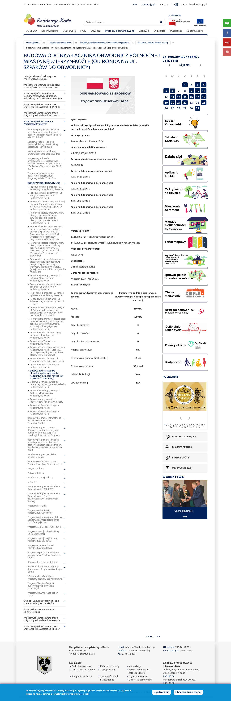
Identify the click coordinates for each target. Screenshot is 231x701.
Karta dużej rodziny (109, 666)
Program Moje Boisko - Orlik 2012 (44, 527)
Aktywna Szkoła (35, 468)
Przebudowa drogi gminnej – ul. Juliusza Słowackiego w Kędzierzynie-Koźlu (45, 278)
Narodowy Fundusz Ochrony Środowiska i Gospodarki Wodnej (44, 152)
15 (185, 96)
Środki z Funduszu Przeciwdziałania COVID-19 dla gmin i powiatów (41, 602)
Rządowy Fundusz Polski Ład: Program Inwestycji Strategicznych (45, 462)
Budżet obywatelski (81, 666)
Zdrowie (144, 30)
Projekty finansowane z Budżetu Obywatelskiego (40, 610)
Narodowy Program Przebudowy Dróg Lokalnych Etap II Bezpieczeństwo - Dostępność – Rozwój (44, 497)
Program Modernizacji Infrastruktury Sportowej (40, 511)
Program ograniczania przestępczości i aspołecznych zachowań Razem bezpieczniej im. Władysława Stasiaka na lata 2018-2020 (45, 163)
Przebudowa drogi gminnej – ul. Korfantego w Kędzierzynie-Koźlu (47, 188)
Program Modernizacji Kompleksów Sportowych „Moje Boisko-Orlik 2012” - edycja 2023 (45, 520)
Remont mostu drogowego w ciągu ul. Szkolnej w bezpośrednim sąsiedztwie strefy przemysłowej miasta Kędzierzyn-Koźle (47, 311)
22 (185, 102)
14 (178, 96)
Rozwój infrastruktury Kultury (42, 562)
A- (168, 5)
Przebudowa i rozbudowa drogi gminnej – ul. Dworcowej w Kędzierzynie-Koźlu (45, 287)
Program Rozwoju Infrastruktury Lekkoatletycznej (43, 532)
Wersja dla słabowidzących (193, 4)
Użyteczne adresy (138, 676)
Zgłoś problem (107, 669)
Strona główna (32, 43)
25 (203, 102)
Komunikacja (135, 666)
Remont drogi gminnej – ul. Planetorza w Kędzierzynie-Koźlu (46, 400)
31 (197, 108)
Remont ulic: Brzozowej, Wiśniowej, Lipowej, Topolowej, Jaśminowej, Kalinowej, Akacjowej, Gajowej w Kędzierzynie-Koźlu (47, 205)
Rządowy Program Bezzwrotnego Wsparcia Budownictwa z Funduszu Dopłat (44, 420)
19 (166, 102)
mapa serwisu (175, 15)
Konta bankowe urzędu (83, 669)
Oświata (96, 30)
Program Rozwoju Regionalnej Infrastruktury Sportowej (42, 539)
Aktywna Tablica (36, 473)
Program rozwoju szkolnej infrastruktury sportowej (41, 546)
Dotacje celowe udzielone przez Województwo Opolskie (40, 77)
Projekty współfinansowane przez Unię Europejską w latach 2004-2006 (42, 105)
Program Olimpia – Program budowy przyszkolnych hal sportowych (41, 586)
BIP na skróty (180, 457)
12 (171, 427)
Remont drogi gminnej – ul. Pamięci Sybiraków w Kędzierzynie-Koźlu (47, 294)
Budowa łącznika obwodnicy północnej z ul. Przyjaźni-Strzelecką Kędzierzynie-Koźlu (48, 384)
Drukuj (150, 636)
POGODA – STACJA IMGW (65, 4)
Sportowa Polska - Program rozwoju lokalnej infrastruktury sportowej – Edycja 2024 (43, 144)
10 (197, 90)
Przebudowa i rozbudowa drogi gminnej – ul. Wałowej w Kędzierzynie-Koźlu (45, 335)
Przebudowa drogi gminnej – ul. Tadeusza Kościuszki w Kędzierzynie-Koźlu (45, 393)
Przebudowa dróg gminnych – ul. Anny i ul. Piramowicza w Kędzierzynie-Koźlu (46, 195)
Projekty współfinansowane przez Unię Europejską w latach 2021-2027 (42, 627)
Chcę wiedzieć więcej (188, 692)
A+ (161, 5)
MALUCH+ (33, 482)
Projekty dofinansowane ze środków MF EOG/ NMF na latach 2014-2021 (42, 86)
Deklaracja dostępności (140, 679)
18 (203, 96)
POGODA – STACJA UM (88, 4)
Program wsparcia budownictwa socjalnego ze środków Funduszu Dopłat (44, 555)
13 (172, 96)
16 (191, 96)
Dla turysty (69, 30)
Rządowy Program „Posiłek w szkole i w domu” (42, 455)
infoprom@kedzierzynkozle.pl (140, 647)
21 (178, 102)
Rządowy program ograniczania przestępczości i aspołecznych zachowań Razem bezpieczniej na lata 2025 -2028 (44, 133)
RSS (135, 4)
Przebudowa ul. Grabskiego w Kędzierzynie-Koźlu (45, 365)
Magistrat (176, 30)
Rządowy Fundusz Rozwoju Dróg (153, 43)
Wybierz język (148, 4)
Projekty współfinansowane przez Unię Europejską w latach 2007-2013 (42, 619)
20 (172, 102)
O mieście (160, 30)
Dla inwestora (49, 30)
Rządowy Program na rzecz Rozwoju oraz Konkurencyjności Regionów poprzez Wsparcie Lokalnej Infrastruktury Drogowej (44, 431)
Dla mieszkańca (182, 447)
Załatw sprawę (181, 468)
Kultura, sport (194, 30)
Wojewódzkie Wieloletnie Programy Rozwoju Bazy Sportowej (45, 577)
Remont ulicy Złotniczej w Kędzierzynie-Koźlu (43, 342)
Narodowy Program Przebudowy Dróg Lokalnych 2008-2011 (44, 487)
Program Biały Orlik (37, 505)
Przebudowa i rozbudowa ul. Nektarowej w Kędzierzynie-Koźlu (47, 359)
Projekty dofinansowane (120, 30)
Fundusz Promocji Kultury (40, 477)
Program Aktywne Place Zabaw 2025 (43, 594)
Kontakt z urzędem (184, 436)
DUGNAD (31, 30)
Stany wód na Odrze (82, 676)
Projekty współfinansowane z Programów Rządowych (104, 43)
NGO (83, 30)
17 (197, 96)
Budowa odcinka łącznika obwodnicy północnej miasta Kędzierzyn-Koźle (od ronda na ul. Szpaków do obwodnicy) (47, 374)
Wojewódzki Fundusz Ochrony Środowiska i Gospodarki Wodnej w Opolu (45, 569)
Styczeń (185, 64)
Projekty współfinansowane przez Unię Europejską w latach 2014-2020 (42, 114)
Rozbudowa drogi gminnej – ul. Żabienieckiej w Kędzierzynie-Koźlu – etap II (47, 301)
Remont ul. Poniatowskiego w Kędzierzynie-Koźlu (44, 406)
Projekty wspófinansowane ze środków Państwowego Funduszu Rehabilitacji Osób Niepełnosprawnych (43, 96)
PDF (158, 636)
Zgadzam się (161, 692)
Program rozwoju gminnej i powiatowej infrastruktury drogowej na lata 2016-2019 (42, 176)
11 (203, 90)
